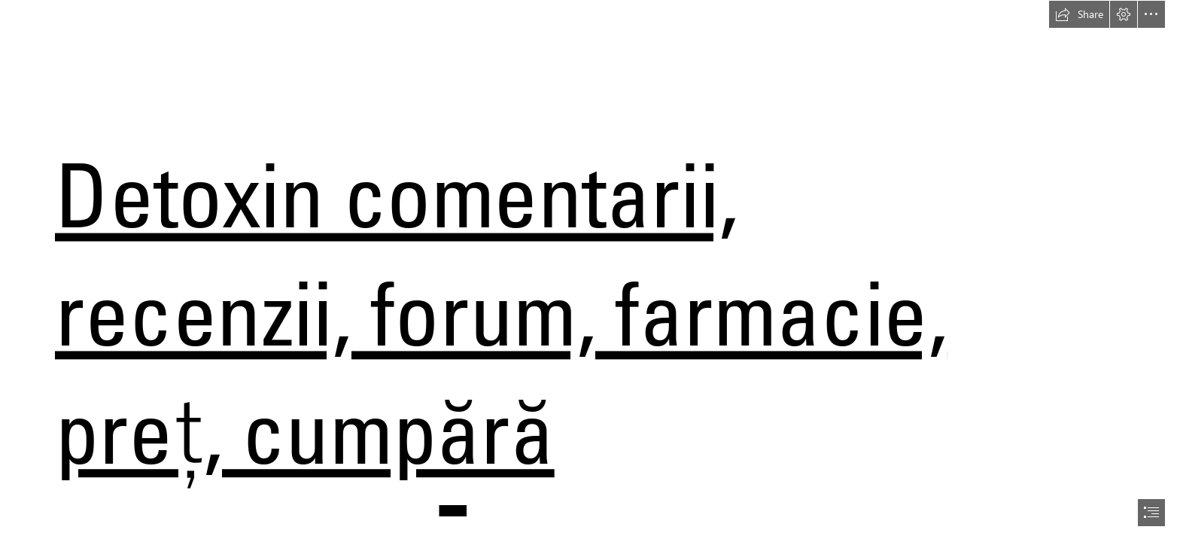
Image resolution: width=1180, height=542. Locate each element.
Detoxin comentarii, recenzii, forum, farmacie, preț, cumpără (501, 313)
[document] (590, 271)
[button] (1079, 14)
